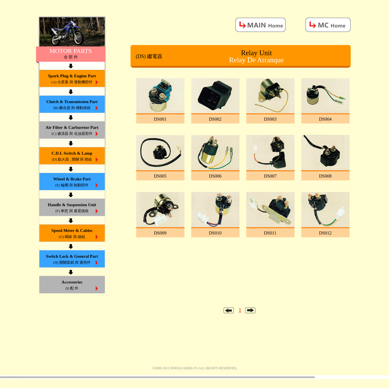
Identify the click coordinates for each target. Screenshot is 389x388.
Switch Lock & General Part (72, 260)
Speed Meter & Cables (72, 234)
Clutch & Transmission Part (72, 105)
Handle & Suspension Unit (72, 208)
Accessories (72, 285)
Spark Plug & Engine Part (72, 79)
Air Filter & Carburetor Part (72, 131)
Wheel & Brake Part (72, 182)
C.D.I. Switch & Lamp (72, 157)
